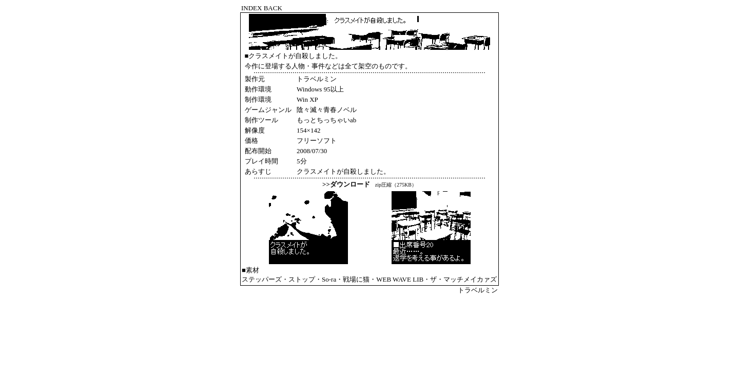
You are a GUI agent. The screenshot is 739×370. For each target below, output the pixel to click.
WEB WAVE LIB (399, 279)
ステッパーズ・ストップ (278, 279)
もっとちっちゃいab (326, 120)
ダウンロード (350, 184)
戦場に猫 (356, 279)
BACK (273, 8)
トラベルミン (478, 290)
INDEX (251, 8)
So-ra (329, 279)
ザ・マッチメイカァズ (463, 279)
